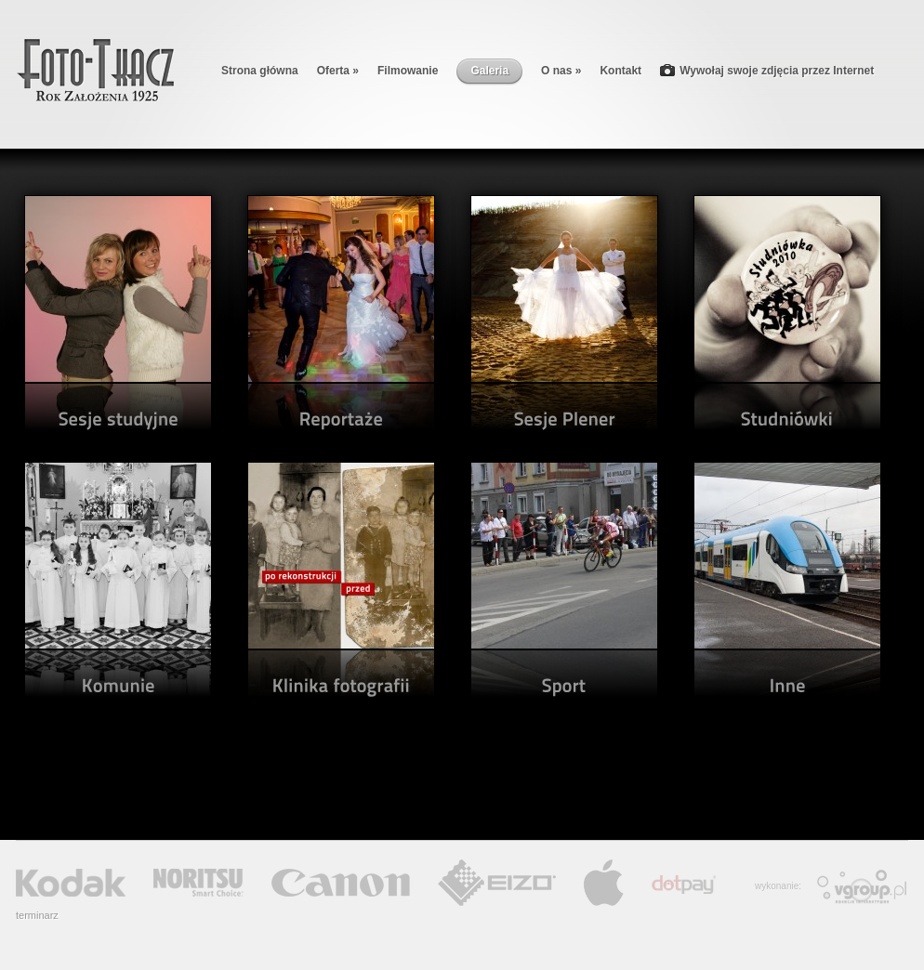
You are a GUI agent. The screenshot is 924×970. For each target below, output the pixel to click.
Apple (604, 882)
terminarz (37, 915)
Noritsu (198, 883)
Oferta (338, 70)
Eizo (497, 882)
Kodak (70, 883)
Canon (340, 883)
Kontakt (620, 70)
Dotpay (684, 884)
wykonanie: (778, 886)
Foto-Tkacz (95, 69)
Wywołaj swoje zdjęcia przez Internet (767, 71)
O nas (561, 70)
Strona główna (259, 70)
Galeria (489, 70)
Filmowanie (407, 70)
